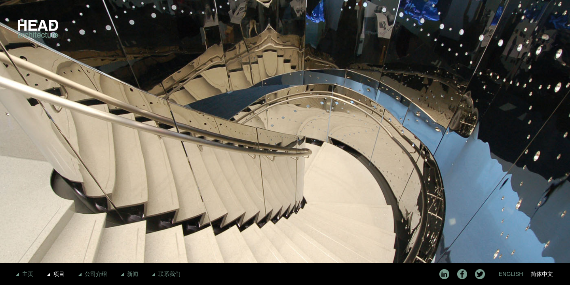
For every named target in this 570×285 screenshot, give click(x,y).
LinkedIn (444, 274)
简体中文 (542, 274)
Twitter (480, 274)
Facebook (462, 274)
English (511, 274)
